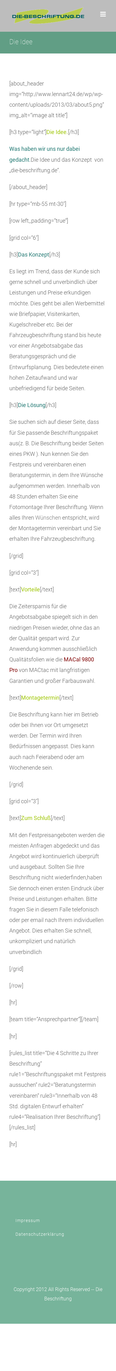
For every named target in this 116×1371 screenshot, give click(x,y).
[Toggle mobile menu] (103, 14)
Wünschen (48, 517)
